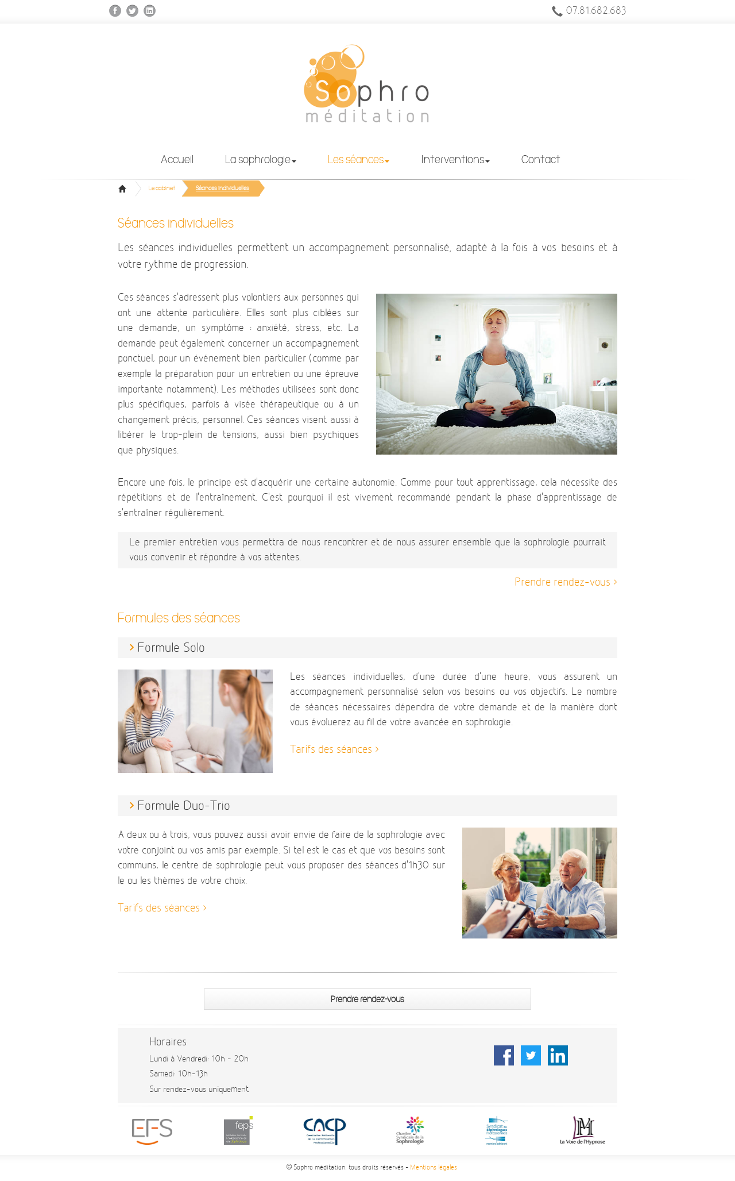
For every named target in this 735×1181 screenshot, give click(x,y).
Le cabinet (162, 188)
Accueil (177, 159)
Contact (540, 159)
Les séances (358, 159)
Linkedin (150, 11)
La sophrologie (260, 159)
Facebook (115, 11)
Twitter (133, 11)
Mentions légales (433, 1167)
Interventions (455, 159)
